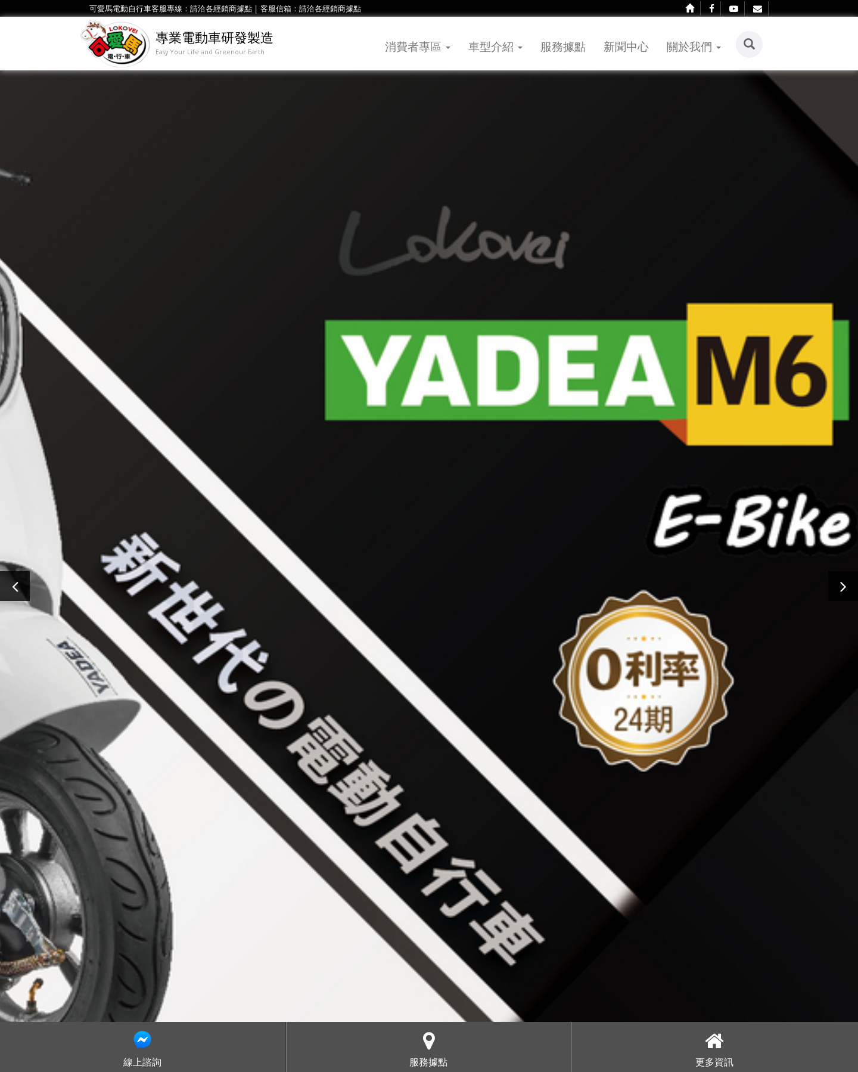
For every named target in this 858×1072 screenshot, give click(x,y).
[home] (690, 8)
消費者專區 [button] (417, 46)
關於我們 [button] (694, 46)
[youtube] (734, 8)
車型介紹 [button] (495, 46)
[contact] (758, 8)
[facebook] (712, 8)
